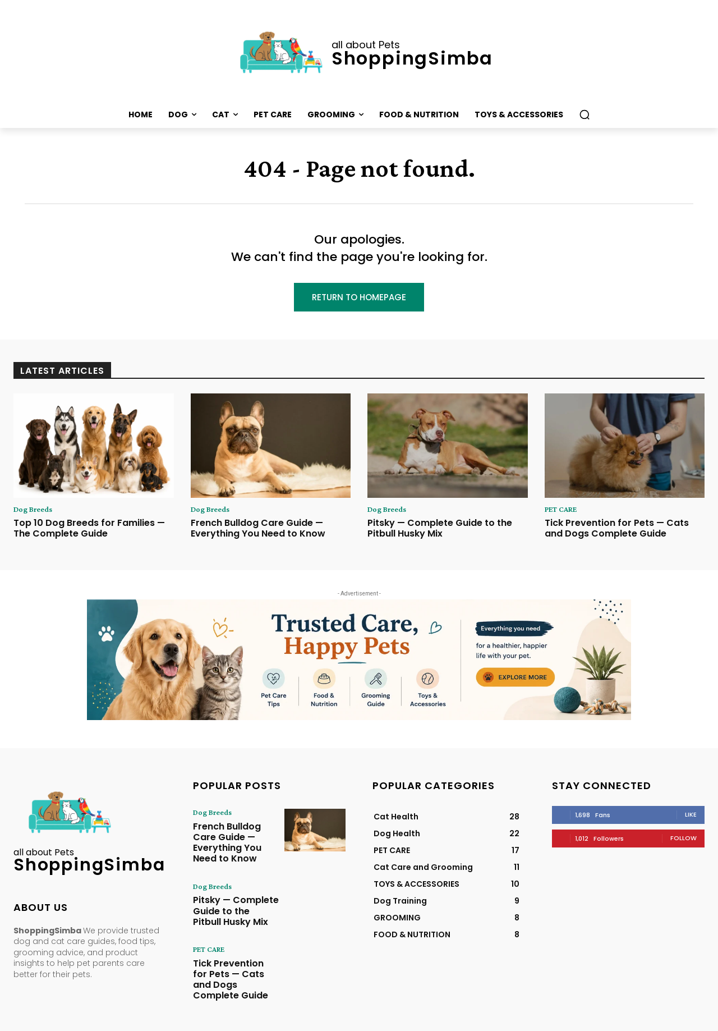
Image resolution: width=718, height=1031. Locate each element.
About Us (336, 1020)
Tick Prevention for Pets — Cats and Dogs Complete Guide (617, 531)
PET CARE (564, 511)
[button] (584, 114)
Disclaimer (484, 1020)
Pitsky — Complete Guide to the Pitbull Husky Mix (439, 531)
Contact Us (373, 1020)
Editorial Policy (529, 1020)
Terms (453, 1020)
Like (691, 817)
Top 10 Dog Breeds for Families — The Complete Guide (89, 531)
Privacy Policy (417, 1020)
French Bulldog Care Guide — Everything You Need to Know (258, 531)
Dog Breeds (36, 511)
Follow (683, 841)
